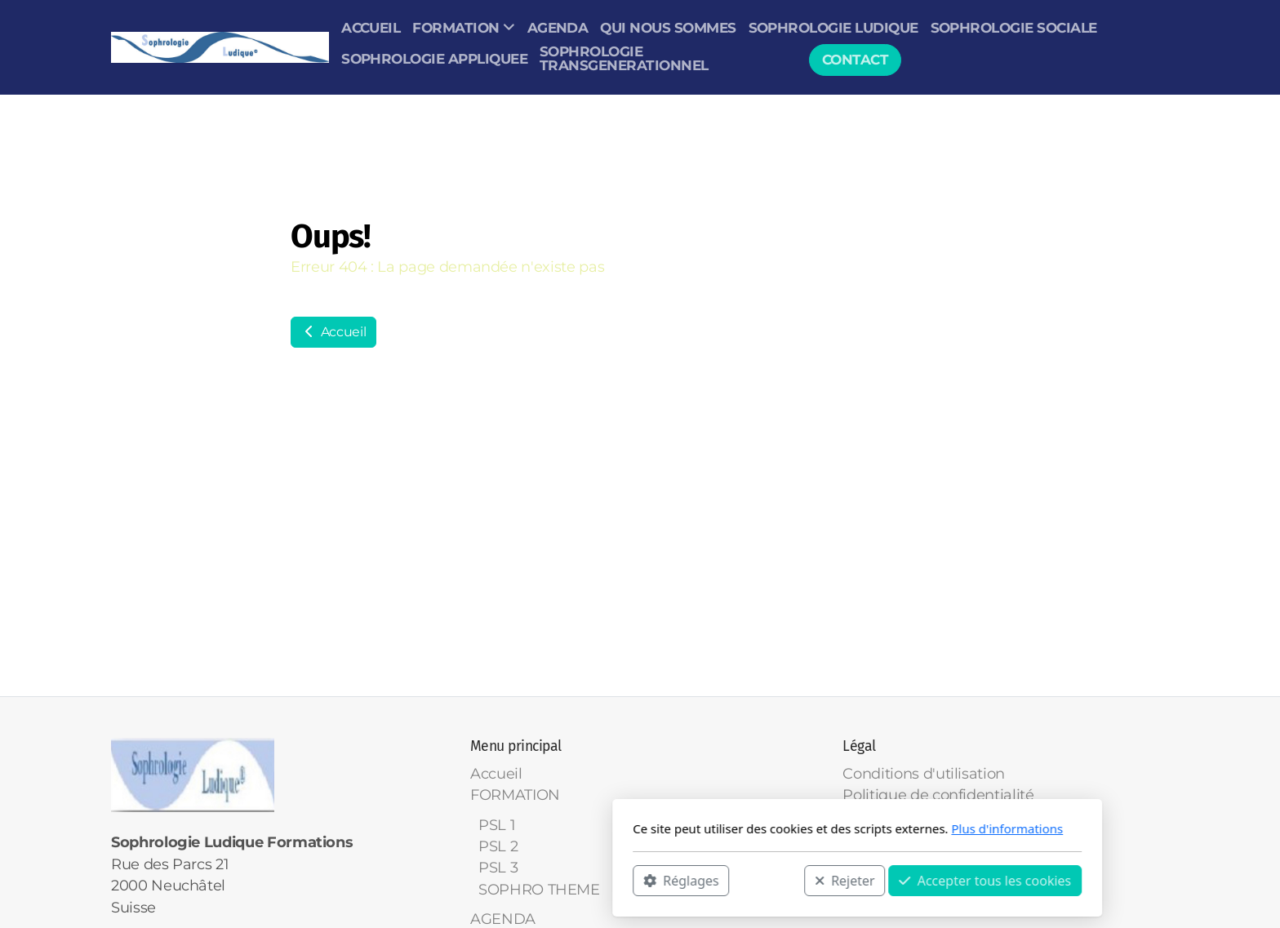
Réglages (463, 880)
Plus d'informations (790, 828)
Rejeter (628, 880)
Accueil (333, 332)
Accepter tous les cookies (768, 880)
